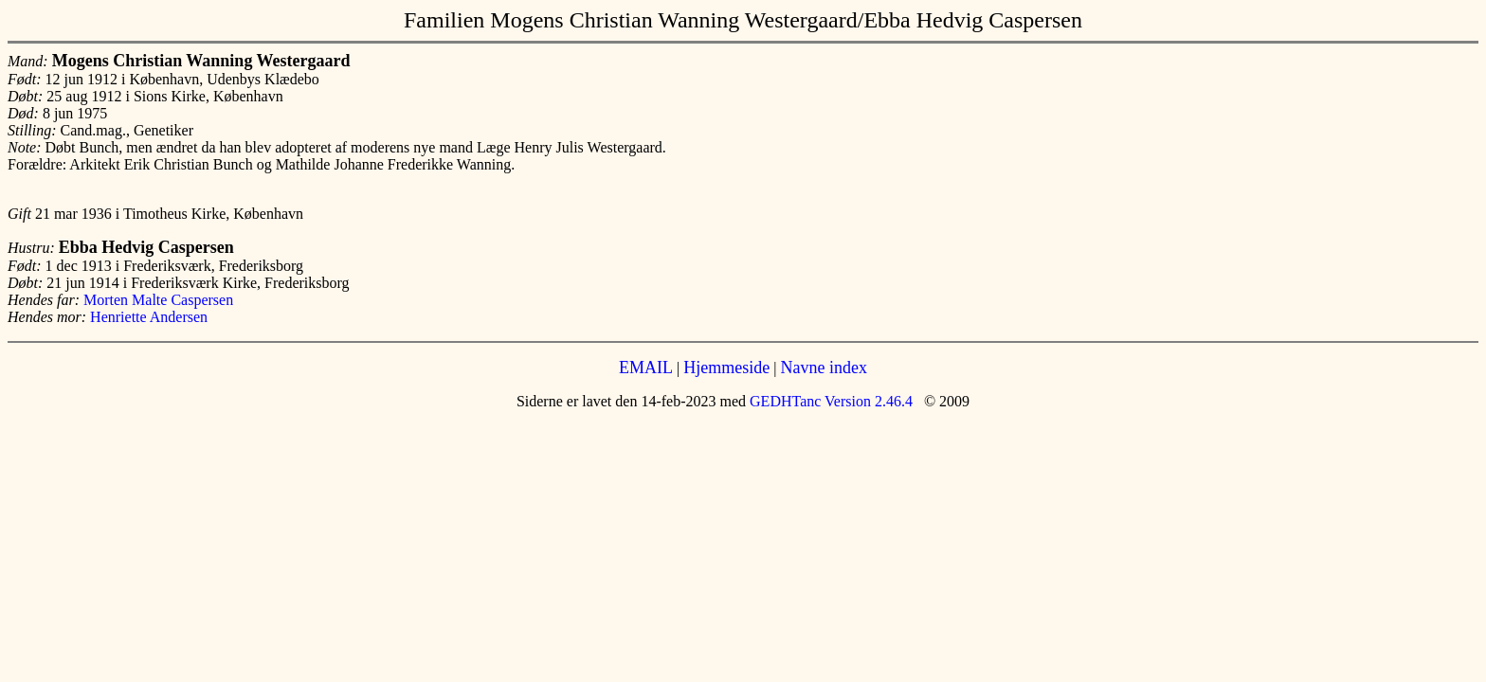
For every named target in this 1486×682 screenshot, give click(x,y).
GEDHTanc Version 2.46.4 (829, 401)
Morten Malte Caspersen (158, 300)
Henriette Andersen (149, 317)
